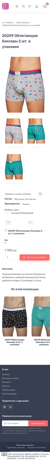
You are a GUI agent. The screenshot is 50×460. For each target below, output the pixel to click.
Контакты (6, 382)
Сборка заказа (8, 390)
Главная (9, 23)
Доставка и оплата (10, 378)
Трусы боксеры (23, 23)
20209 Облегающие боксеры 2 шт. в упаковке (21, 25)
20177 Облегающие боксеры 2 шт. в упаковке (14, 342)
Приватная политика (16, 448)
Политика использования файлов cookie (26, 451)
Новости (6, 386)
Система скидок (9, 394)
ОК (4, 454)
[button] (23, 6)
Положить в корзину (34, 257)
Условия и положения (37, 448)
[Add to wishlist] (40, 194)
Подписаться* (38, 423)
